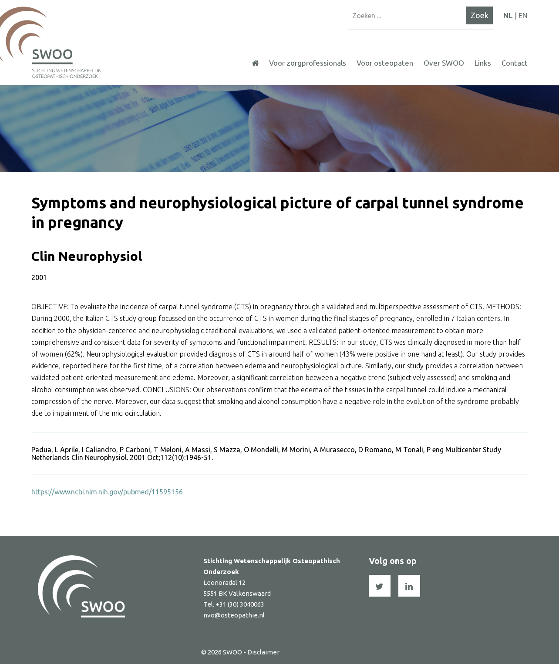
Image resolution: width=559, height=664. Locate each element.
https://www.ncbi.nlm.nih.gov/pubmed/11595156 (107, 492)
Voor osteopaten (385, 63)
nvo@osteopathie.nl (234, 615)
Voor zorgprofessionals (307, 63)
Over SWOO (444, 63)
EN (523, 15)
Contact (515, 63)
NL (508, 15)
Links (483, 63)
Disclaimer (263, 652)
